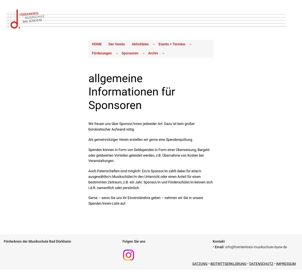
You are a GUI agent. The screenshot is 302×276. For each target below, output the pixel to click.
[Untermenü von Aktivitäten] (154, 44)
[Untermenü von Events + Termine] (191, 44)
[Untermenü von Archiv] (163, 53)
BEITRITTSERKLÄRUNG (229, 264)
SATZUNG (200, 264)
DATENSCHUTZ (261, 264)
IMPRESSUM (286, 264)
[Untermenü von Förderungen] (117, 53)
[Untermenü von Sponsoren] (144, 53)
